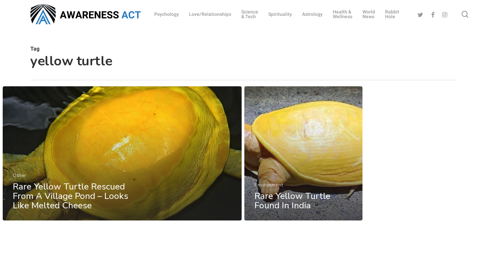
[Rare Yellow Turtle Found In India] (303, 157)
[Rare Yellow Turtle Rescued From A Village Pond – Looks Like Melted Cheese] (122, 155)
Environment (268, 189)
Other (19, 177)
